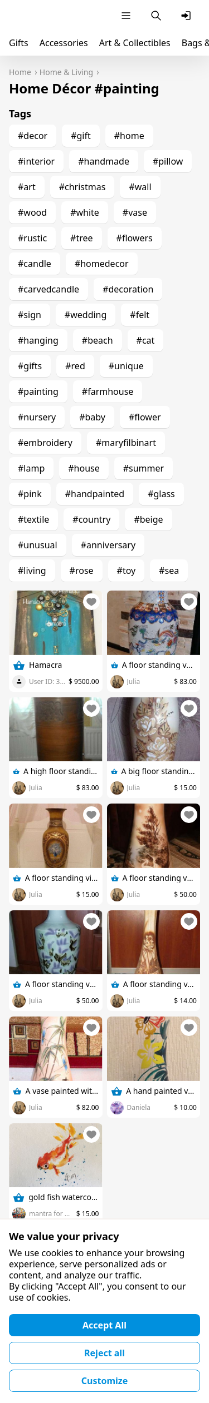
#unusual (37, 545)
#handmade (103, 161)
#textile (33, 519)
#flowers (134, 238)
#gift (81, 136)
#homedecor (102, 263)
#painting (38, 391)
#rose (82, 570)
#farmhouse (108, 391)
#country (91, 519)
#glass (161, 494)
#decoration (128, 289)
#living (32, 570)
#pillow (168, 161)
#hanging (38, 340)
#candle (34, 263)
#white (84, 212)
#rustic (32, 238)
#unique (126, 366)
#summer (143, 468)
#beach (97, 340)
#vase (135, 212)
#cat (146, 340)
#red (75, 366)
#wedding (85, 315)
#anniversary (108, 545)
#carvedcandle (48, 289)
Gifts (18, 43)
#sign (29, 315)
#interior (36, 161)
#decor (32, 136)
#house (83, 468)
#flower (145, 417)
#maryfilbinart (126, 443)
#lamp (31, 468)
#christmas (82, 187)
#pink (30, 494)
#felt (139, 315)
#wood (32, 212)
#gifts (30, 366)
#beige (148, 519)
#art (27, 187)
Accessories (64, 43)
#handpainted (94, 494)
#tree (81, 238)
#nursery (37, 417)
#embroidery (45, 443)
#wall (140, 187)
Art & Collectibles (135, 43)
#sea (169, 570)
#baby (92, 417)
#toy (126, 570)
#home (129, 136)
